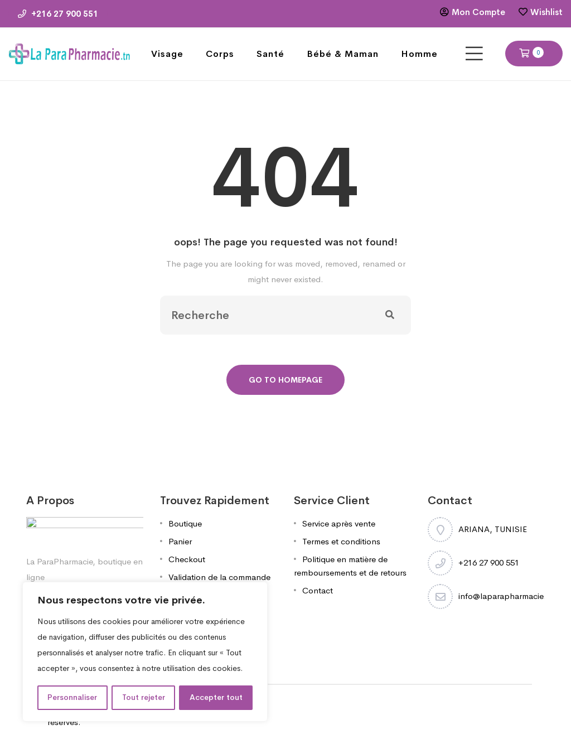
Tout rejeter (143, 698)
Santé (270, 54)
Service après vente (338, 523)
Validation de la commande (219, 577)
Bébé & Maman (343, 54)
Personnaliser (72, 698)
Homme (419, 54)
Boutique (185, 523)
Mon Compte (478, 12)
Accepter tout (216, 698)
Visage (167, 54)
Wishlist (546, 12)
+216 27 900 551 (58, 13)
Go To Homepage (285, 380)
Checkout (186, 559)
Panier (180, 541)
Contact (317, 590)
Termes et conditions (341, 541)
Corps (220, 54)
